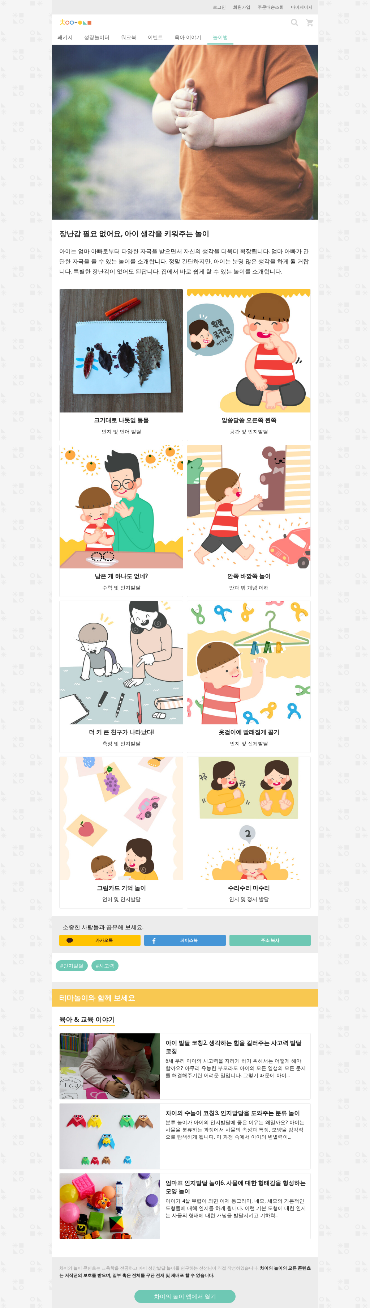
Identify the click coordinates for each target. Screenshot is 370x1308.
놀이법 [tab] (220, 37)
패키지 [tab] (65, 37)
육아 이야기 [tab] (188, 37)
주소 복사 (270, 940)
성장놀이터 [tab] (96, 37)
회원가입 (241, 7)
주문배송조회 (271, 7)
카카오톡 (89, 940)
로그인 (219, 7)
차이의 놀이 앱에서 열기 (185, 1296)
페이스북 (174, 940)
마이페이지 (302, 7)
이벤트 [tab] (155, 37)
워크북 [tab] (128, 37)
